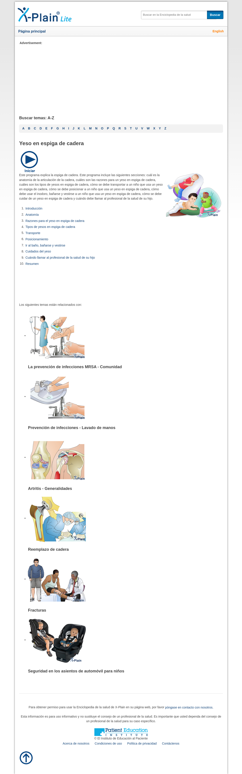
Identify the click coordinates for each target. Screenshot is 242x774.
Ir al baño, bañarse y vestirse (45, 245)
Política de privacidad (142, 743)
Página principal (32, 31)
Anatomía (32, 214)
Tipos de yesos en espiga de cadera (50, 227)
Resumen (32, 264)
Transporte (32, 233)
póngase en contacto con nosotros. (189, 707)
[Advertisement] (121, 76)
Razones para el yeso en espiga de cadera (54, 220)
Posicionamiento (36, 239)
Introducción (33, 208)
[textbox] (179, 15)
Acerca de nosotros (76, 743)
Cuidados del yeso (38, 251)
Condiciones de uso (108, 743)
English (218, 31)
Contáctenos (170, 743)
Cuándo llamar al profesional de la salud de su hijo (60, 257)
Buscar (215, 15)
